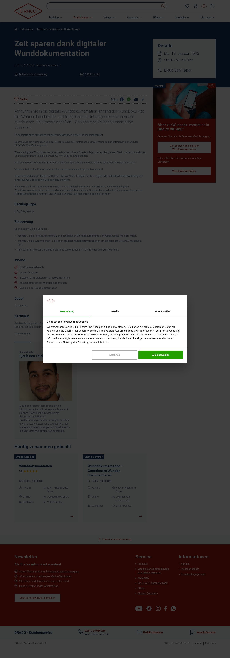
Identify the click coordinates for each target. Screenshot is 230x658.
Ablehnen (114, 354)
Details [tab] (115, 311)
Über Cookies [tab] (163, 311)
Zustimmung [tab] (67, 311)
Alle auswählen (160, 354)
